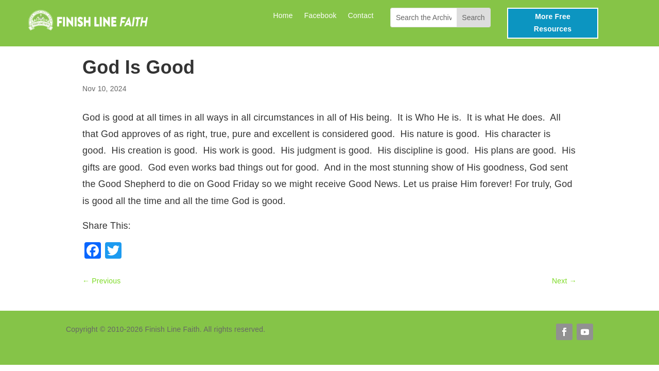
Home (282, 16)
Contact (361, 16)
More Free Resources (552, 22)
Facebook (320, 16)
